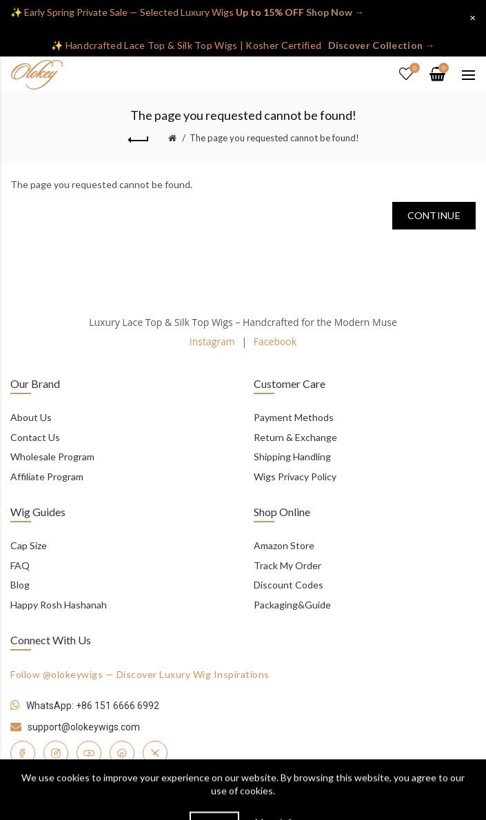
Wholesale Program (52, 456)
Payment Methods (294, 417)
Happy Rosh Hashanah (58, 605)
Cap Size (28, 545)
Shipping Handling (292, 456)
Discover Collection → (381, 45)
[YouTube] (89, 753)
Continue (433, 215)
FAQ (20, 565)
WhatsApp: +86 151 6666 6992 (92, 705)
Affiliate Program (46, 476)
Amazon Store (284, 545)
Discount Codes (288, 585)
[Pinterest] (122, 753)
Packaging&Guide (292, 605)
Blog (20, 585)
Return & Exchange (295, 437)
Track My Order (287, 565)
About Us (31, 417)
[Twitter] (155, 753)
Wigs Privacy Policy (295, 476)
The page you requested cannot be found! (274, 137)
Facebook (275, 341)
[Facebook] (22, 753)
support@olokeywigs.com (84, 726)
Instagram (212, 341)
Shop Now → (335, 12)
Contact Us (35, 437)
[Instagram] (55, 753)
